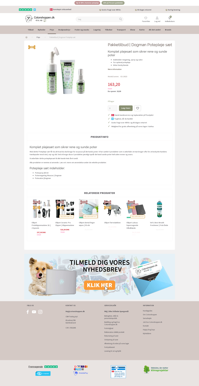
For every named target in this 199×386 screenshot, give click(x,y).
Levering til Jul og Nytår (112, 351)
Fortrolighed (108, 328)
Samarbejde (147, 318)
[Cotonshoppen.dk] (40, 19)
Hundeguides (147, 311)
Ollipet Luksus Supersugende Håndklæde (132, 226)
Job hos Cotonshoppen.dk (152, 322)
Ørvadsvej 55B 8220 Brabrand (71, 321)
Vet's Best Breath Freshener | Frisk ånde (159, 224)
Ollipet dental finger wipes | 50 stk (87, 224)
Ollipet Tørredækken (112, 223)
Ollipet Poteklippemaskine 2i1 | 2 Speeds (41, 226)
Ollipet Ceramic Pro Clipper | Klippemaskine (64, 224)
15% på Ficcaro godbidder (114, 3)
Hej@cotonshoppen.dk (75, 311)
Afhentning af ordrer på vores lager (116, 343)
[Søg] (120, 19)
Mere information (115, 69)
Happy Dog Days (149, 330)
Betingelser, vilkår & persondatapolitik (111, 317)
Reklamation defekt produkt (114, 332)
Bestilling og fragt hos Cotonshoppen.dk (112, 323)
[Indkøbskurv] (169, 19)
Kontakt (146, 326)
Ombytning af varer (111, 340)
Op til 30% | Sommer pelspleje (86, 3)
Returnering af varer (111, 336)
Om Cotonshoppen (150, 314)
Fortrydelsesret (109, 347)
